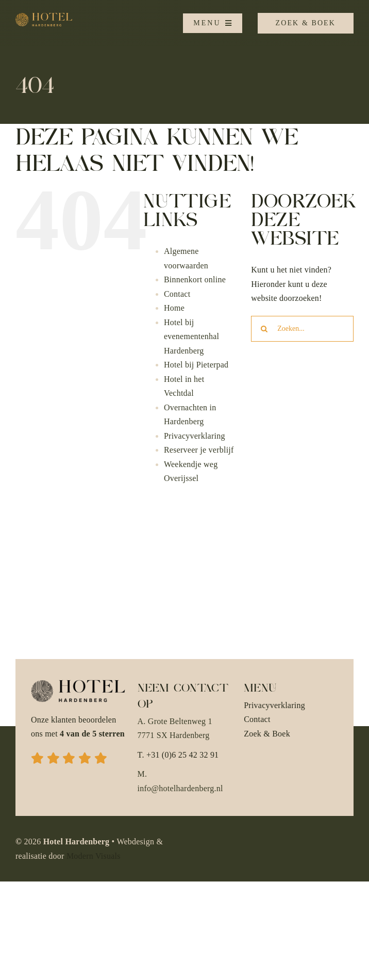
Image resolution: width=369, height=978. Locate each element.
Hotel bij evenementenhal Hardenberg (191, 336)
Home (174, 307)
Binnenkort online (195, 279)
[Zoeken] (264, 329)
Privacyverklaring (194, 435)
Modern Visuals (93, 856)
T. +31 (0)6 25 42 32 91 (178, 754)
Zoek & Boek (267, 733)
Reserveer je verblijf (199, 449)
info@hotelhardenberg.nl (180, 788)
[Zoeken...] (302, 329)
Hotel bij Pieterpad (196, 364)
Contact (177, 294)
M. (142, 773)
